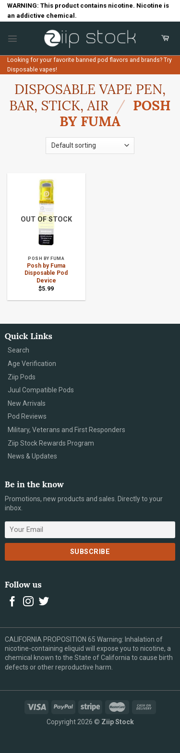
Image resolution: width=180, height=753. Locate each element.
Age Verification (32, 363)
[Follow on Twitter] (44, 602)
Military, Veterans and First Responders (66, 430)
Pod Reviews (27, 416)
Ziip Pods (22, 377)
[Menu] (12, 38)
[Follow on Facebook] (12, 602)
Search (18, 350)
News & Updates (32, 456)
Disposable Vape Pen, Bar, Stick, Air (87, 97)
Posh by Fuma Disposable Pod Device (46, 273)
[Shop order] (90, 145)
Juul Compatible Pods (41, 390)
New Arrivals (27, 403)
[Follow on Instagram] (28, 602)
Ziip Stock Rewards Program (51, 443)
